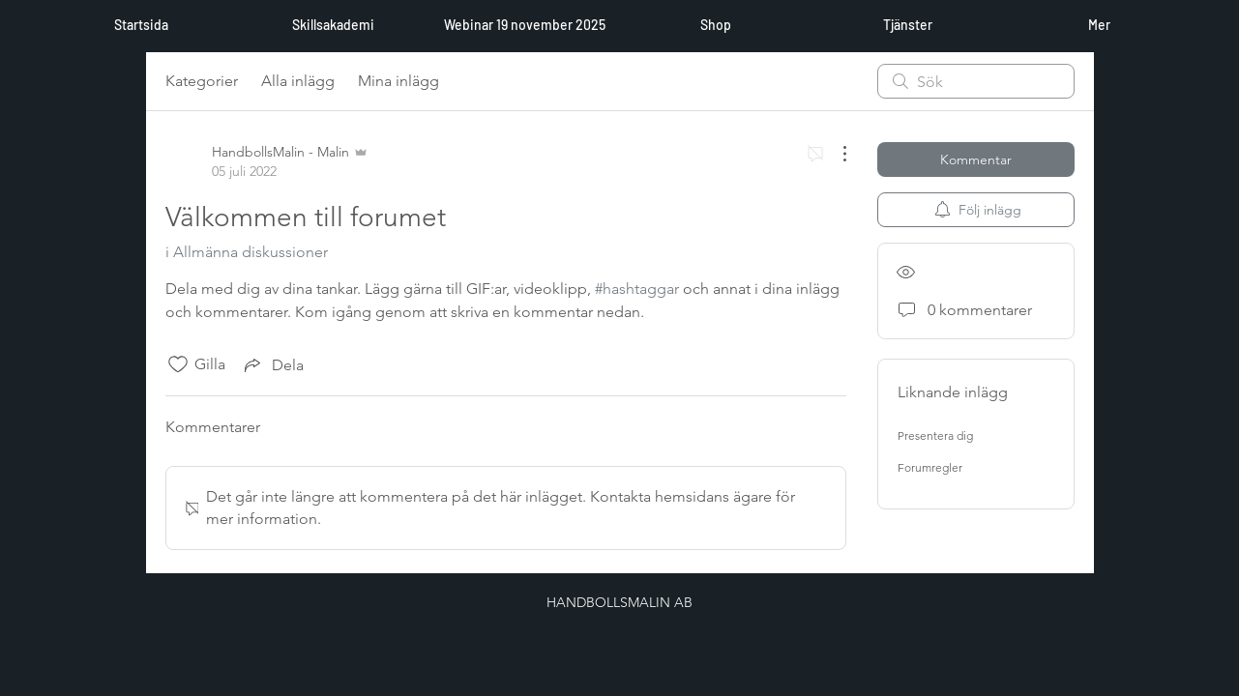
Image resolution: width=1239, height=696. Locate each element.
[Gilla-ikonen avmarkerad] (178, 364)
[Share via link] (272, 364)
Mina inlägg (398, 81)
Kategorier (201, 81)
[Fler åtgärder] (834, 153)
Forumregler (930, 467)
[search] (976, 81)
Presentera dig (935, 435)
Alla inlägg (298, 81)
